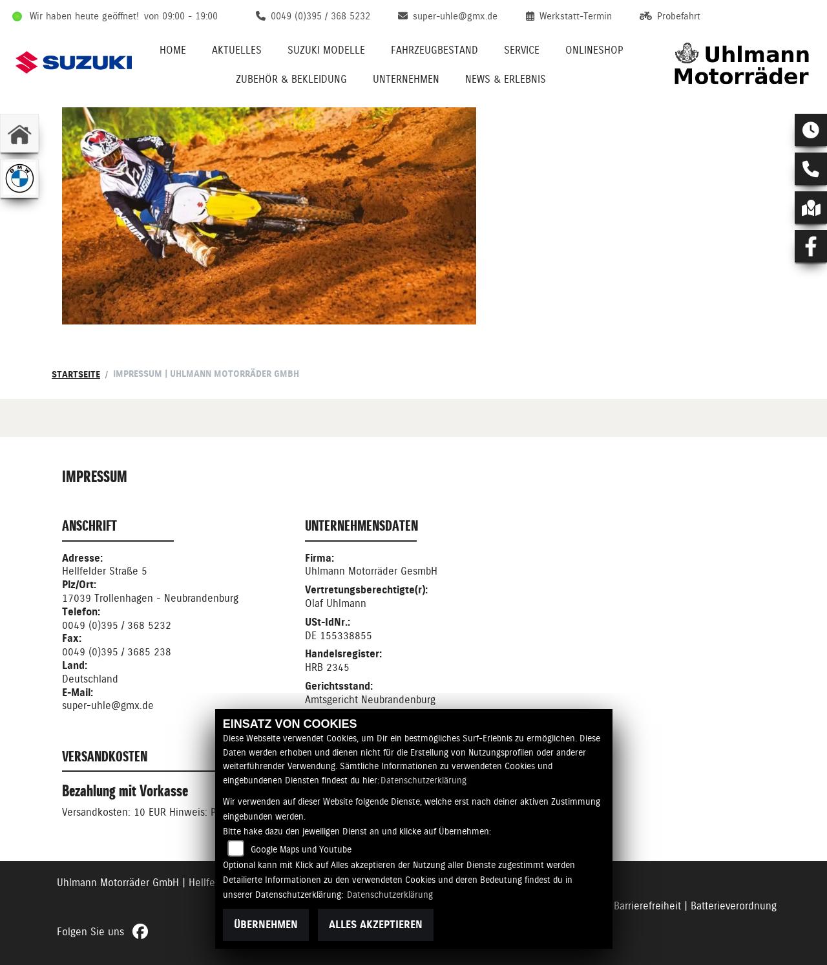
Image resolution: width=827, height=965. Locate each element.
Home (173, 50)
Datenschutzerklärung (423, 780)
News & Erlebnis (505, 79)
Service (521, 50)
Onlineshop (594, 50)
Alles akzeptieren (376, 924)
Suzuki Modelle (326, 50)
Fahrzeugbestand (434, 50)
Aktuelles (237, 50)
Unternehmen (406, 79)
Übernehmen (266, 924)
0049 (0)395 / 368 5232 (116, 625)
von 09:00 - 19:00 (181, 16)
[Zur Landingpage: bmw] (19, 178)
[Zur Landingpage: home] (19, 133)
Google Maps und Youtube (301, 849)
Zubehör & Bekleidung (291, 79)
